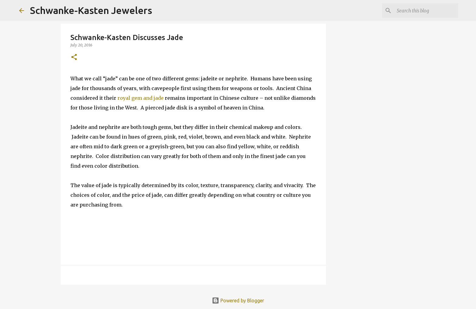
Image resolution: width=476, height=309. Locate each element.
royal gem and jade (141, 98)
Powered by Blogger (238, 300)
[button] (74, 57)
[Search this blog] (426, 10)
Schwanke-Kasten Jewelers (91, 10)
